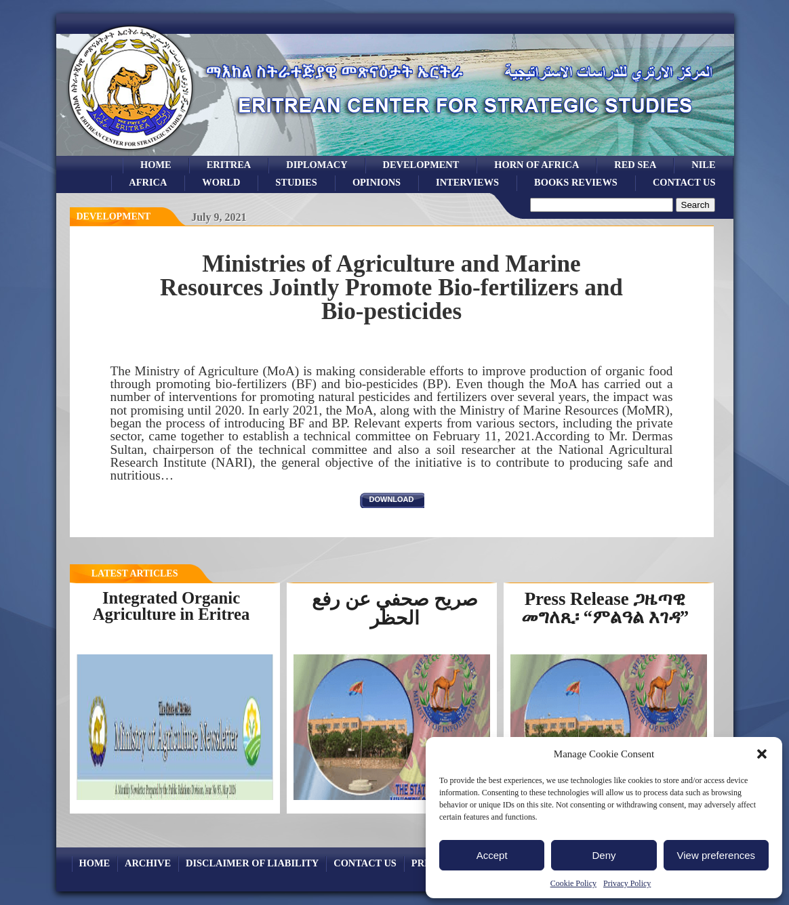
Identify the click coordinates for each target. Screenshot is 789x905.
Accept (492, 855)
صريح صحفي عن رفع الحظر (395, 609)
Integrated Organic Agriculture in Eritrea (171, 606)
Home (155, 164)
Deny (603, 855)
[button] (762, 754)
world (221, 182)
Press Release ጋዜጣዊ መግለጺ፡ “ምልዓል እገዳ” (605, 608)
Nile (703, 164)
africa (148, 182)
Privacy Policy (627, 883)
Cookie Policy (573, 883)
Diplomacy (316, 164)
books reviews (576, 182)
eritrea (229, 164)
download (391, 499)
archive (148, 863)
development (421, 164)
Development (114, 216)
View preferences (716, 855)
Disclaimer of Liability (252, 863)
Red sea (635, 164)
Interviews (467, 182)
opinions (376, 182)
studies (296, 182)
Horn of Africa (536, 164)
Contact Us (684, 182)
